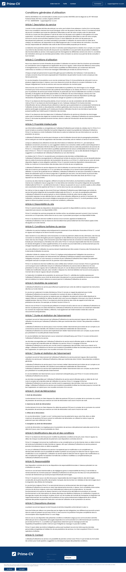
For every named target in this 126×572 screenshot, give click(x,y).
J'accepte (22, 569)
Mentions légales (51, 554)
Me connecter (68, 554)
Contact (73, 4)
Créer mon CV (55, 4)
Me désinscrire (51, 559)
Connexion (97, 4)
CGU (48, 557)
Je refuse (9, 569)
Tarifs (65, 4)
